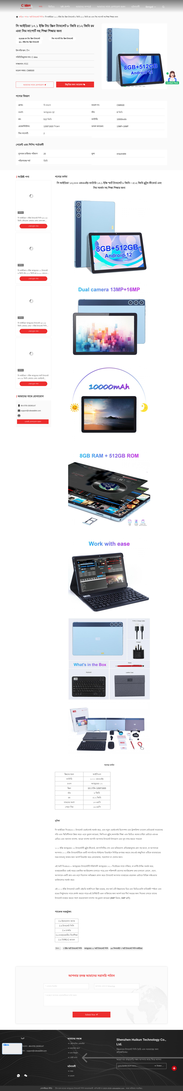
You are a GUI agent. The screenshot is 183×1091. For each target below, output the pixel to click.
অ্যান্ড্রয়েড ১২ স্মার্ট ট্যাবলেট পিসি (96, 948)
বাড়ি (31, 6)
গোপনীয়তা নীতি (46, 1088)
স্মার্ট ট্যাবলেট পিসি (36, 17)
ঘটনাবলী (135, 6)
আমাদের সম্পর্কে (83, 6)
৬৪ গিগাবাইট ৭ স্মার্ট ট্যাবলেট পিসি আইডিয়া (126, 948)
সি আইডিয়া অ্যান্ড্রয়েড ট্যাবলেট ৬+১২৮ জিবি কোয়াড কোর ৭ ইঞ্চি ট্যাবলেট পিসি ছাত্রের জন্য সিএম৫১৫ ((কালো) (32, 326)
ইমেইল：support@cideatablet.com (32, 1051)
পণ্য (40, 6)
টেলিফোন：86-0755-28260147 (31, 1046)
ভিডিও (51, 6)
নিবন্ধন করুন (159, 1066)
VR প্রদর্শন (65, 6)
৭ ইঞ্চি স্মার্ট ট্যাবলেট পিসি (72, 948)
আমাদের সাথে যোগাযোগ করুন (111, 6)
